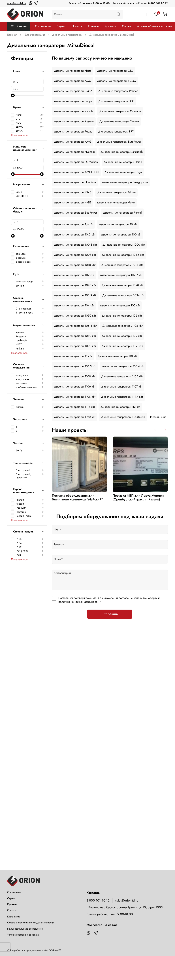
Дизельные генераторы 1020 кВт (75, 285)
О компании (43, 26)
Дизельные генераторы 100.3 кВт (75, 245)
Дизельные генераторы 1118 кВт (74, 407)
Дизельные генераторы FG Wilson (76, 162)
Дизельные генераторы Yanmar (119, 121)
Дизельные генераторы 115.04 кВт (123, 417)
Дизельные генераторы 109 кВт (122, 336)
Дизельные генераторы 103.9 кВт (75, 295)
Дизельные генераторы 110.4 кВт (123, 366)
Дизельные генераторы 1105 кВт (122, 376)
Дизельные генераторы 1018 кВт (122, 265)
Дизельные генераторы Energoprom (125, 182)
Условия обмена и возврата (154, 26)
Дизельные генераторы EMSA (73, 91)
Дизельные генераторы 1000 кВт (124, 245)
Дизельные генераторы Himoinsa (75, 182)
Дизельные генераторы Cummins (120, 111)
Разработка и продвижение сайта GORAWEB (35, 950)
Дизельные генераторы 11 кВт (73, 356)
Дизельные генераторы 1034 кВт (123, 295)
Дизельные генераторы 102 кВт (74, 275)
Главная (12, 35)
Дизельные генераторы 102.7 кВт (121, 275)
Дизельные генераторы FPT (115, 131)
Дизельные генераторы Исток (123, 162)
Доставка (110, 26)
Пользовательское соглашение (25, 928)
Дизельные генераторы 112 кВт (120, 407)
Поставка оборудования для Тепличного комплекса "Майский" (77, 497)
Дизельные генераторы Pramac (118, 91)
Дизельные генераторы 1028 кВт (122, 285)
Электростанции (34, 35)
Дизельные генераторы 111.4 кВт (122, 397)
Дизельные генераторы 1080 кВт (75, 336)
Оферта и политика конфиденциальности (30, 922)
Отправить (110, 614)
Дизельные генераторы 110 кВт (117, 356)
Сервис (61, 26)
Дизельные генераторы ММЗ (72, 192)
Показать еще (157, 417)
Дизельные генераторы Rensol (122, 212)
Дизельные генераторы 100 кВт (121, 234)
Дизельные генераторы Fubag (73, 131)
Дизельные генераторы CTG (115, 71)
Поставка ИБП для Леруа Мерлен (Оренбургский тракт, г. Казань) (138, 497)
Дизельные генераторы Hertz (72, 71)
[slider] (13, 95)
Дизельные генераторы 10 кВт (118, 224)
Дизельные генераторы (67, 35)
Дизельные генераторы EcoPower (75, 212)
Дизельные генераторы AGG (72, 81)
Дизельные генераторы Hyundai (74, 152)
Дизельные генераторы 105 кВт (120, 305)
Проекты (77, 26)
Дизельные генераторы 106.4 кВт (75, 326)
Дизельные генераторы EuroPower (119, 142)
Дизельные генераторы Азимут (74, 121)
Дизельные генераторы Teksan (116, 192)
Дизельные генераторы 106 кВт (122, 315)
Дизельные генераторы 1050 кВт (75, 315)
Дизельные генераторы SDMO (116, 81)
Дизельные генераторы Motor (116, 202)
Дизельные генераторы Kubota (73, 111)
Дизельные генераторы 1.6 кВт (73, 224)
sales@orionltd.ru (16, 3)
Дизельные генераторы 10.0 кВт (74, 234)
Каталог (18, 26)
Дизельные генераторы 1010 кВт (74, 265)
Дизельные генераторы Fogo (123, 172)
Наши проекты (70, 430)
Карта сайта (13, 916)
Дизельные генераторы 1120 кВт (74, 417)
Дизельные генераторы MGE (72, 202)
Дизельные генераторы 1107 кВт (121, 386)
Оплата (126, 26)
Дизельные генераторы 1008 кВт (75, 255)
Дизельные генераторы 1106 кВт (74, 386)
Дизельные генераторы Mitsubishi (122, 152)
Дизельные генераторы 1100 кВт (74, 376)
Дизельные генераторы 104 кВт (74, 305)
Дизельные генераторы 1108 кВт (74, 397)
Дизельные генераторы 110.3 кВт (75, 366)
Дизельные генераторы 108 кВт (122, 326)
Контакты (93, 26)
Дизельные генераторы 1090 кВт (75, 346)
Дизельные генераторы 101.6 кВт (123, 255)
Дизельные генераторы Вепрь (73, 101)
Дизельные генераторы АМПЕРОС (76, 172)
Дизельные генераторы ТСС (116, 101)
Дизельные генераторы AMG (72, 142)
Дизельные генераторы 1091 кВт (122, 346)
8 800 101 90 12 (158, 3)
